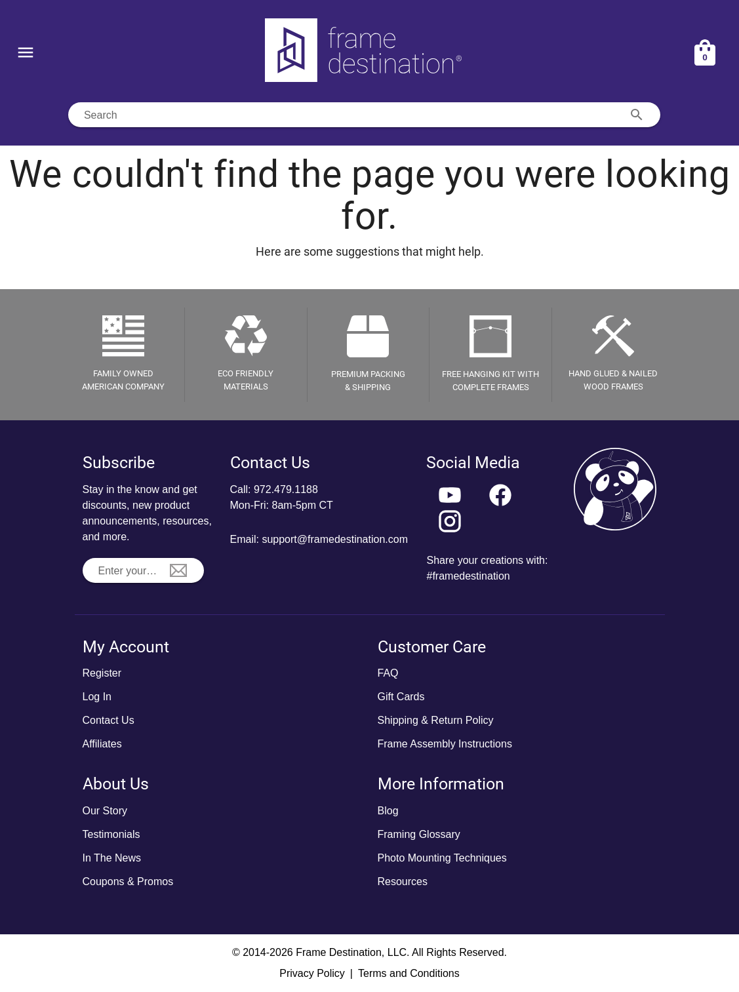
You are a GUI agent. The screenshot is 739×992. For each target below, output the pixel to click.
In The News (112, 857)
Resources (403, 881)
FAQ (388, 673)
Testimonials (111, 834)
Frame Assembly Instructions (445, 743)
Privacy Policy (312, 973)
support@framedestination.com (335, 539)
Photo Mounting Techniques (442, 857)
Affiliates (102, 743)
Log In (97, 696)
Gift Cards (401, 696)
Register (102, 673)
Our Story (105, 810)
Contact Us (108, 720)
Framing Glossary (419, 834)
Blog (388, 810)
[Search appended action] (637, 115)
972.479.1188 (286, 489)
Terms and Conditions (409, 973)
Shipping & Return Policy (436, 720)
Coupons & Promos (128, 881)
